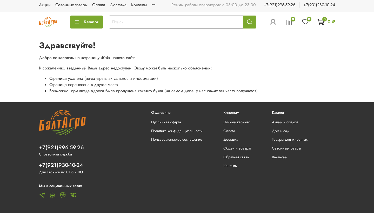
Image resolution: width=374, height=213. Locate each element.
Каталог (86, 22)
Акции (45, 5)
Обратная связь (236, 157)
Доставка (118, 5)
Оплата (98, 5)
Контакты (139, 5)
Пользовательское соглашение (176, 139)
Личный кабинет (236, 122)
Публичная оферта (166, 122)
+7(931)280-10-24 (319, 5)
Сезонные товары (71, 5)
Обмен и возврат (237, 148)
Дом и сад (280, 130)
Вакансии (279, 157)
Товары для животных (290, 139)
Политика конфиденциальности (177, 130)
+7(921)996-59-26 (279, 5)
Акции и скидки (285, 122)
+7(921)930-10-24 (61, 165)
